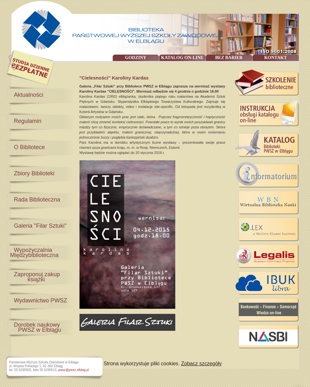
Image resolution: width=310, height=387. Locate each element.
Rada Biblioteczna (37, 199)
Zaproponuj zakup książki (33, 277)
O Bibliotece (29, 147)
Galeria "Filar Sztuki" (40, 226)
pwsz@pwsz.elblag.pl (73, 370)
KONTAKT (275, 57)
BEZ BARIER (229, 57)
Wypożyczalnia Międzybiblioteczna (33, 252)
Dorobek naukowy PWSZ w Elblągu (34, 327)
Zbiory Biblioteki (34, 173)
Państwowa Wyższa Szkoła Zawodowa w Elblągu (39, 27)
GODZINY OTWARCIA (135, 58)
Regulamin (28, 121)
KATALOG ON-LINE (182, 57)
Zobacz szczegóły (201, 363)
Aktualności (28, 95)
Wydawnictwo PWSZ (40, 300)
